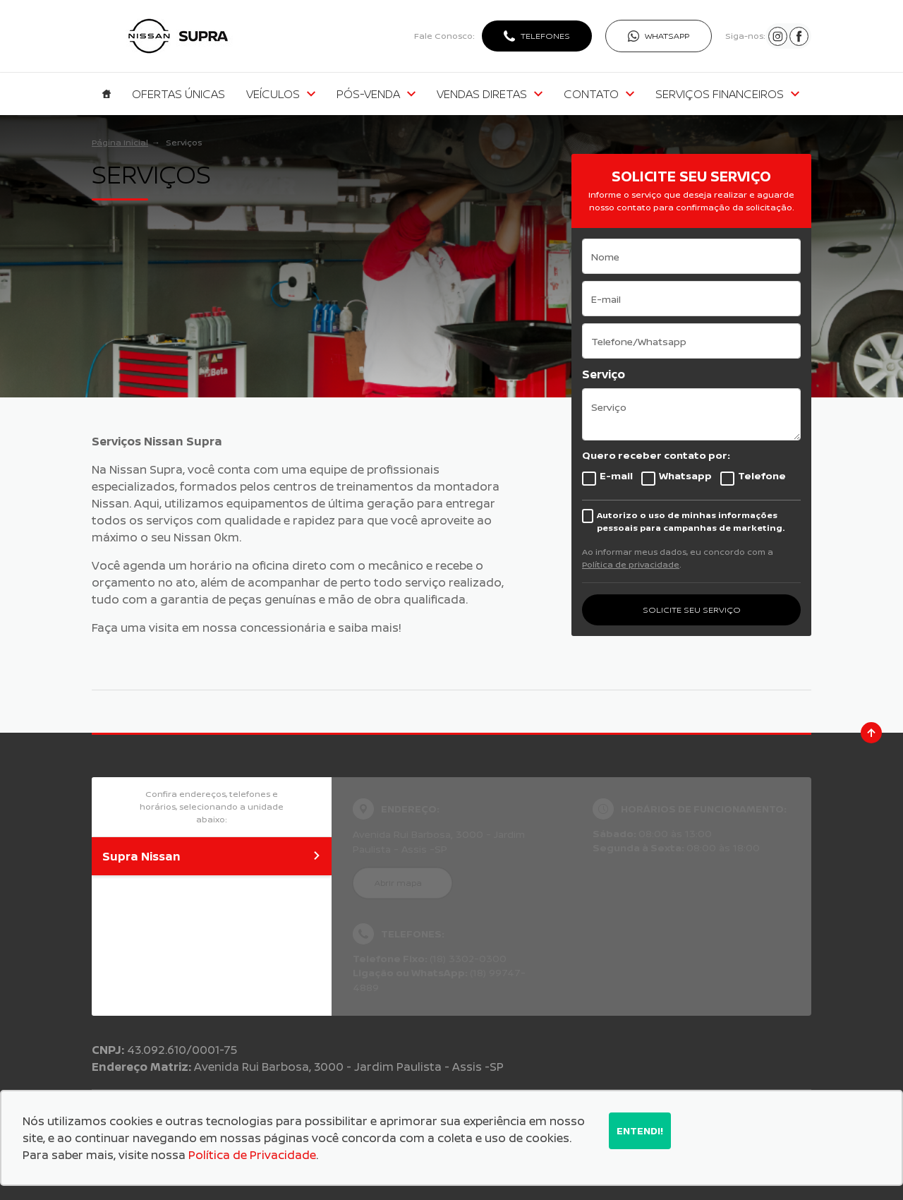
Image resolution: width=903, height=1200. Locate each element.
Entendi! (640, 1130)
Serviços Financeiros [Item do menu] (727, 94)
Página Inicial (120, 142)
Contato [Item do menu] (599, 94)
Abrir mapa (398, 883)
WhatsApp (667, 36)
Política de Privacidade (252, 1155)
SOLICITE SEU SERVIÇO (692, 610)
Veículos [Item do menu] (280, 94)
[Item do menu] (106, 94)
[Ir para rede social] (778, 36)
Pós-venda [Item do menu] (376, 94)
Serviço (603, 374)
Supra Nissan (211, 856)
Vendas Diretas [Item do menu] (490, 94)
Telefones (545, 36)
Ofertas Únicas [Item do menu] (178, 94)
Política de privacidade (630, 564)
